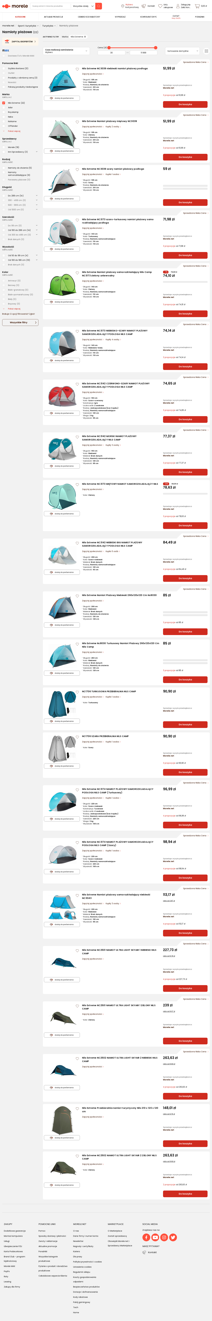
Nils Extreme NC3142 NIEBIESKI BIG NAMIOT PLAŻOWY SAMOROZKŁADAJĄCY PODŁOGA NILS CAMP (112, 544)
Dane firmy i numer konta (85, 1236)
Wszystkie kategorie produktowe (48, 1258)
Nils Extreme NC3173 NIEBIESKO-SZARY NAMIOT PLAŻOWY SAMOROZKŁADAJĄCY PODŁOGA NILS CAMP (114, 332)
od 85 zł (173, 622)
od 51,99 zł (174, 95)
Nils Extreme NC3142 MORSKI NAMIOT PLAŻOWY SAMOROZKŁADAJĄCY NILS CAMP (109, 438)
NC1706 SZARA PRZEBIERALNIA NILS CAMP (105, 736)
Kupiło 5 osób (112, 551)
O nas (76, 1230)
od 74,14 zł (174, 357)
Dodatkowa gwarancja (15, 1230)
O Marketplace (115, 1230)
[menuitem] (53, 17)
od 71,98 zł (174, 246)
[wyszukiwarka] (66, 6)
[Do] (143, 52)
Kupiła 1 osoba (112, 174)
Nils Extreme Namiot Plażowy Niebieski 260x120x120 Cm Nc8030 (119, 595)
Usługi (6, 1241)
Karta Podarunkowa (13, 1251)
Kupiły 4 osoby (113, 339)
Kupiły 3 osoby (113, 445)
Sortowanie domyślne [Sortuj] (177, 51)
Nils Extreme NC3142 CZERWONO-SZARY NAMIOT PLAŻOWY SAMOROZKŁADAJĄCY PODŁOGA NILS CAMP (116, 385)
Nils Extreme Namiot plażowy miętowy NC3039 (109, 121)
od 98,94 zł (174, 868)
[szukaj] (98, 6)
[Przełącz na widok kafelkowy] (206, 51)
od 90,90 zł (174, 763)
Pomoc (42, 1230)
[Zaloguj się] (184, 6)
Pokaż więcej (11, 131)
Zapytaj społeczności (92, 74)
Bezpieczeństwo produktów (86, 1286)
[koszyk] (201, 6)
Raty (6, 1276)
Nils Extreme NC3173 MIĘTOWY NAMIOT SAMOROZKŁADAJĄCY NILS (120, 484)
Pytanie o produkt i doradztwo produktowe (53, 1268)
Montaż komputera (13, 1236)
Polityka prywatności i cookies (87, 1261)
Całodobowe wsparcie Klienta (53, 1275)
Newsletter (78, 1241)
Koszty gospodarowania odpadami (84, 1279)
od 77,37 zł (174, 463)
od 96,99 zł (174, 815)
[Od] (111, 52)
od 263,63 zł (175, 1087)
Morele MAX (9, 1266)
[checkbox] (15, 68)
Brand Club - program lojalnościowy (14, 1258)
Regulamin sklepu (81, 1272)
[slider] (109, 47)
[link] (53, 17)
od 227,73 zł (175, 979)
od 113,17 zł (174, 924)
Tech (75, 1307)
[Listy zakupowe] (166, 6)
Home (76, 1312)
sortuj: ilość (7, 162)
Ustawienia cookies (82, 1267)
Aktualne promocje (48, 1246)
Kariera (76, 1251)
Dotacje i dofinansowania (85, 1292)
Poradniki (43, 1251)
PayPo (7, 1271)
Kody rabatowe (80, 1297)
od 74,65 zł (174, 410)
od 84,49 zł (174, 569)
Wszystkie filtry (18, 322)
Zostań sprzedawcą (117, 1236)
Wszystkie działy (80, 6)
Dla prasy (77, 1256)
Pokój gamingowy (81, 1302)
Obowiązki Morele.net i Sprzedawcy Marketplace (120, 1243)
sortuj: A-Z (6, 97)
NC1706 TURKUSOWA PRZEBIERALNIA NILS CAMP (109, 691)
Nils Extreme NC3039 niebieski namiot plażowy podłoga (115, 68)
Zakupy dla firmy (12, 1286)
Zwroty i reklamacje (48, 1241)
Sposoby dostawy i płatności (52, 1236)
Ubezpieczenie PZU (13, 1246)
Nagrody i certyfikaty (83, 1246)
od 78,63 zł (174, 516)
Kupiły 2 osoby (113, 126)
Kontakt (152, 1252)
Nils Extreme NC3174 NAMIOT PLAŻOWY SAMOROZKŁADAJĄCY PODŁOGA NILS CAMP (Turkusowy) (117, 790)
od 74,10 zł (174, 304)
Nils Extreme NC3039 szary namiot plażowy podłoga (113, 169)
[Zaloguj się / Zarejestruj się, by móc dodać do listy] (77, 69)
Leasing (7, 1281)
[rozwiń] (36, 151)
